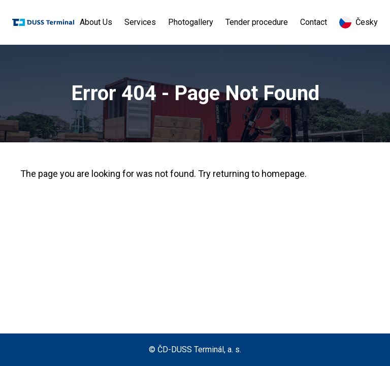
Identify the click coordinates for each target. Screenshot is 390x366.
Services (140, 22)
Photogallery (190, 22)
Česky (358, 22)
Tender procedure (256, 22)
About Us (96, 22)
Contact (313, 22)
